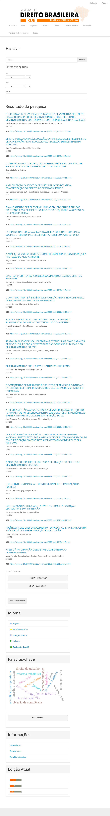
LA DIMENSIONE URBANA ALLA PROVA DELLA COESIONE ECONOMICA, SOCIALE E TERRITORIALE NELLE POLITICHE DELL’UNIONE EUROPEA (43, 233)
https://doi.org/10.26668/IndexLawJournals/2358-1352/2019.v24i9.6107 (40, 246)
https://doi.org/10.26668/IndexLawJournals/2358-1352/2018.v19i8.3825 (40, 156)
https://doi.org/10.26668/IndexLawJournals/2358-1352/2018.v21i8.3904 (40, 131)
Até (7, 82)
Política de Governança (18, 33)
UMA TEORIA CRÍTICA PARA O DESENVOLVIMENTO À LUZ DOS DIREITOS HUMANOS (44, 277)
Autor (8, 91)
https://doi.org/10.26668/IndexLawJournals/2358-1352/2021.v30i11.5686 (40, 177)
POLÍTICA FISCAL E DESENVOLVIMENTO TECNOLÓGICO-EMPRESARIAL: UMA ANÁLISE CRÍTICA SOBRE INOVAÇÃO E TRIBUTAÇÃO (46, 529)
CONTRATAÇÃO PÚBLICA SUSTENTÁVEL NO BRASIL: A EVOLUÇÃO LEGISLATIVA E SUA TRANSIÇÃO (40, 507)
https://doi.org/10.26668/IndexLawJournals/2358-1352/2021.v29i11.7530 (40, 454)
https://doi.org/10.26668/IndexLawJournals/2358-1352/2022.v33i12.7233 (40, 268)
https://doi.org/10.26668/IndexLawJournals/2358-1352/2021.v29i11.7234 (40, 358)
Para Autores (15, 751)
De (7, 73)
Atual (23, 25)
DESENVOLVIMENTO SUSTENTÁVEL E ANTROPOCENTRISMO (38, 366)
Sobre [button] (57, 25)
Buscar (35, 33)
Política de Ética (71, 25)
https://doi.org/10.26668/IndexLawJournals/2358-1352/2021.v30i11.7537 (40, 520)
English (16, 623)
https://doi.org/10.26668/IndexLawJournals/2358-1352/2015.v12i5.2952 (40, 542)
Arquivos (33, 25)
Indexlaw (12, 25)
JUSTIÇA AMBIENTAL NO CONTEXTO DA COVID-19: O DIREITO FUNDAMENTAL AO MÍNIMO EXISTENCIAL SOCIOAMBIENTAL (38, 321)
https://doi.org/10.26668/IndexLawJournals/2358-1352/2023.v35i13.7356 (40, 333)
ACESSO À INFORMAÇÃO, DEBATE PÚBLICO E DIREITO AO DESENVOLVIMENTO (36, 551)
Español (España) (20, 629)
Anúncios (45, 25)
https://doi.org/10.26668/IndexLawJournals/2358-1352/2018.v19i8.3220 (40, 199)
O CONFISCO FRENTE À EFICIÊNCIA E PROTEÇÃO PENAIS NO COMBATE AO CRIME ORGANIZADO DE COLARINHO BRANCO (45, 299)
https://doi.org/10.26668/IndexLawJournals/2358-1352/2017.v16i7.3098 (40, 564)
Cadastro (93, 3)
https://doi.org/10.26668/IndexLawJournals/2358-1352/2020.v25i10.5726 (40, 427)
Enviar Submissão (17, 601)
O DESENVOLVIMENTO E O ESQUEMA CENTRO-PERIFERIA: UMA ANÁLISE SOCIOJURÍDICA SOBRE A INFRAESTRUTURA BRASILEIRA (44, 165)
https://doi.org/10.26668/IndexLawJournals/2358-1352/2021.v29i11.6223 (40, 377)
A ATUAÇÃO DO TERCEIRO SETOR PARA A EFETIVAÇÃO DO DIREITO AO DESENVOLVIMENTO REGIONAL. (43, 463)
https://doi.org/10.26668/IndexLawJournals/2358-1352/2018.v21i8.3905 (40, 290)
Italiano (16, 641)
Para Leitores (15, 745)
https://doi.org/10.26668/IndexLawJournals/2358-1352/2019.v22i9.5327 (40, 498)
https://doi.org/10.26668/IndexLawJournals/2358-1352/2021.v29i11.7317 (40, 476)
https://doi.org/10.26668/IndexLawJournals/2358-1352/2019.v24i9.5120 (40, 224)
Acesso (105, 3)
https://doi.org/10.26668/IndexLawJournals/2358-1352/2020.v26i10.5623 (40, 402)
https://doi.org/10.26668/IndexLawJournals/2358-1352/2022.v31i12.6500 (40, 312)
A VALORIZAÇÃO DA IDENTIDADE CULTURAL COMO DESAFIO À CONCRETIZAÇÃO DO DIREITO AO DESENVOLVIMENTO (39, 187)
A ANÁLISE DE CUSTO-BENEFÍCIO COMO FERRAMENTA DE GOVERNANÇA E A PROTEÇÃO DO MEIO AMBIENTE (46, 255)
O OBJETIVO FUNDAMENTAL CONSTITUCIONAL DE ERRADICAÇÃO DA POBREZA (42, 485)
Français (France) (20, 635)
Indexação (86, 25)
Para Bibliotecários (18, 757)
